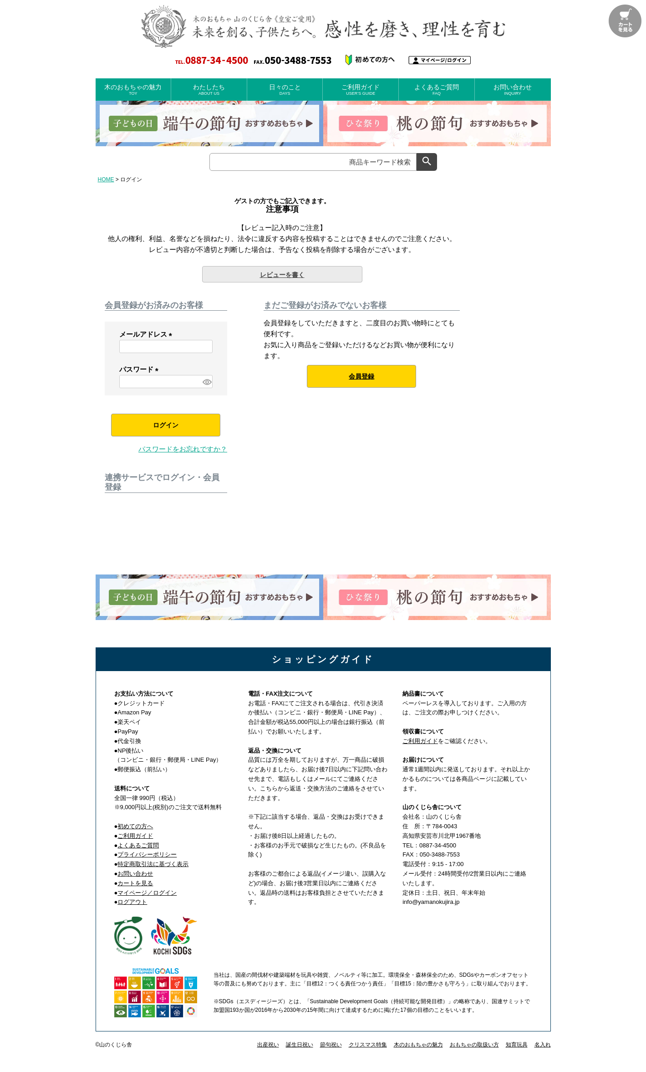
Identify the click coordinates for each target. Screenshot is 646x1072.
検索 (427, 162)
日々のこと (285, 90)
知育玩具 (517, 1044)
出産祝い (268, 1044)
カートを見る (135, 883)
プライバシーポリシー (147, 854)
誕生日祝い (299, 1044)
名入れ (542, 1044)
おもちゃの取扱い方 (474, 1044)
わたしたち (209, 90)
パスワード (140, 369)
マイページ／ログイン (147, 892)
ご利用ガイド (360, 90)
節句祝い (331, 1044)
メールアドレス (147, 334)
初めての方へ (135, 826)
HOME (106, 179)
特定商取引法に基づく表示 (152, 864)
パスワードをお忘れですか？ (182, 449)
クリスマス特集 (368, 1044)
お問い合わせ (513, 90)
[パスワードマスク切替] (206, 381)
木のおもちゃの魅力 (133, 90)
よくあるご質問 (436, 90)
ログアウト (132, 901)
